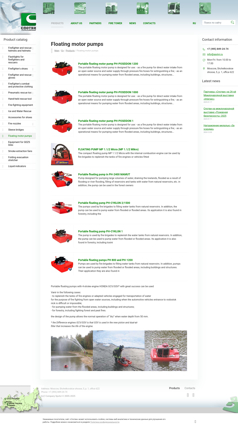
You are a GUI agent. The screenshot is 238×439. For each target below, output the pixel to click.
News (132, 23)
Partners (95, 23)
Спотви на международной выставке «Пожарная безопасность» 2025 (219, 112)
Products (57, 23)
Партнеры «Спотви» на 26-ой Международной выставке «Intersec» (220, 95)
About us (76, 23)
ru (194, 23)
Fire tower (115, 23)
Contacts (149, 23)
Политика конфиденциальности (104, 422)
